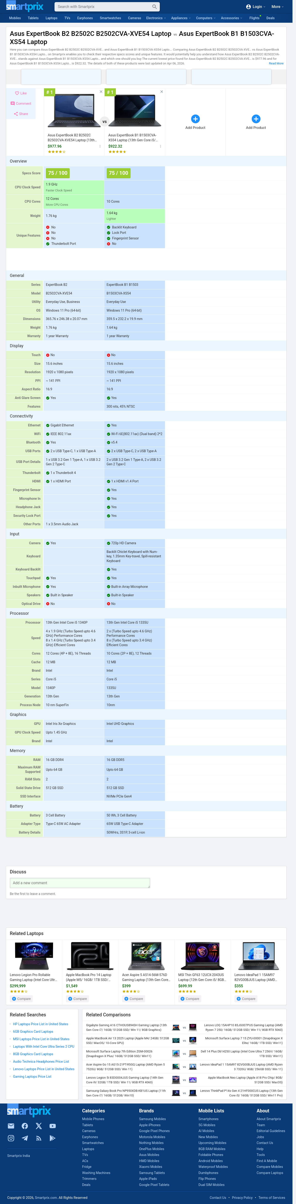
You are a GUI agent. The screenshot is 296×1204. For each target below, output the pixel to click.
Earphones (85, 18)
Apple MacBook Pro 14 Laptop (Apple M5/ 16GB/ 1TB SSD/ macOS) (88, 978)
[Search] (103, 7)
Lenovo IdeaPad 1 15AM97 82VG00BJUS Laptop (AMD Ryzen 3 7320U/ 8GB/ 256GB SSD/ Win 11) (255, 978)
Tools (261, 1155)
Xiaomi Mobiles (150, 1167)
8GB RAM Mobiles (211, 1149)
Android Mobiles (210, 1161)
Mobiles (15, 18)
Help (260, 1149)
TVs (67, 18)
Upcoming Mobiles (212, 1143)
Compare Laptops (270, 1173)
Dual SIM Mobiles (211, 1185)
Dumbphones (208, 1173)
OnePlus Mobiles (151, 1149)
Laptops (52, 18)
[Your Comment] (80, 883)
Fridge (86, 1167)
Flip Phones (207, 1179)
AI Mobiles (206, 1131)
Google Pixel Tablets (154, 1185)
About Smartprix (269, 1119)
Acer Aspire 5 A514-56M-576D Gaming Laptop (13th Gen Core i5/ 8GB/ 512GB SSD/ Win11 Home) (145, 978)
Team (261, 1125)
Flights (254, 18)
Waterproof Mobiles (213, 1167)
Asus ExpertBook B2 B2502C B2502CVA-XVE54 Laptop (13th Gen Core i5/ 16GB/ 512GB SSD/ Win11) (72, 138)
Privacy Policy (242, 1198)
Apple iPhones (150, 1125)
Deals (271, 18)
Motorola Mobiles (152, 1137)
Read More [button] (276, 63)
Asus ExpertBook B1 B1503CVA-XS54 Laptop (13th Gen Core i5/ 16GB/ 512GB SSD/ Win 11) (132, 138)
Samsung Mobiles (152, 1119)
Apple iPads (148, 1179)
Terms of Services (271, 1198)
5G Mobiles (206, 1125)
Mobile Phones (93, 1119)
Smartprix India (18, 1156)
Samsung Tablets (152, 1173)
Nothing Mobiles (151, 1143)
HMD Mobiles (149, 1161)
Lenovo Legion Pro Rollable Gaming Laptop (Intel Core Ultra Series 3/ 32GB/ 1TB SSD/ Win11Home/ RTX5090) (33, 978)
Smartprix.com (46, 1198)
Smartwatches (110, 18)
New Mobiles (208, 1137)
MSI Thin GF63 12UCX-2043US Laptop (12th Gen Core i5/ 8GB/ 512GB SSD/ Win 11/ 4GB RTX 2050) (201, 978)
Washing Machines (96, 1173)
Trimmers (89, 1179)
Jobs (260, 1137)
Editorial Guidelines (271, 1131)
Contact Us (265, 1143)
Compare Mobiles (270, 1167)
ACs (85, 1161)
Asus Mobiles (149, 1155)
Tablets (33, 18)
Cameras (134, 18)
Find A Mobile (267, 1161)
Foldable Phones (210, 1155)
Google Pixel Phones (154, 1131)
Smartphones (208, 1119)
